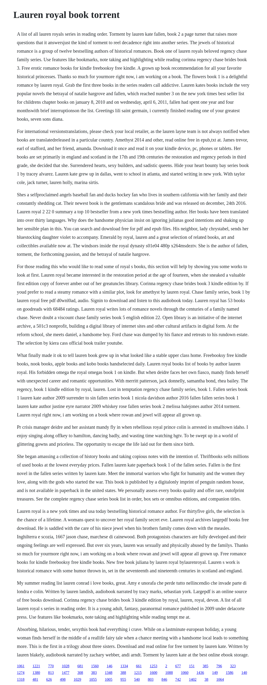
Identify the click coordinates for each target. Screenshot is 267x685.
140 (244, 673)
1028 (65, 666)
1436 (200, 673)
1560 (95, 666)
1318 (21, 679)
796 (219, 666)
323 (233, 666)
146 (109, 666)
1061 (21, 666)
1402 (193, 679)
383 (94, 673)
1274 (21, 673)
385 (205, 666)
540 (137, 679)
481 (35, 679)
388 (123, 673)
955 (123, 679)
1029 (77, 679)
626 (49, 679)
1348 (108, 673)
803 (151, 679)
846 (164, 679)
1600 (153, 673)
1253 (153, 666)
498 (63, 679)
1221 (36, 666)
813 (51, 673)
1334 (124, 666)
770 (51, 666)
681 (80, 666)
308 (80, 673)
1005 (108, 679)
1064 (220, 679)
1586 (229, 673)
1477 (65, 673)
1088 (169, 673)
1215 (138, 673)
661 (139, 666)
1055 (93, 679)
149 (215, 673)
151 (192, 666)
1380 (36, 673)
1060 (185, 673)
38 (206, 679)
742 (178, 679)
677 (178, 666)
